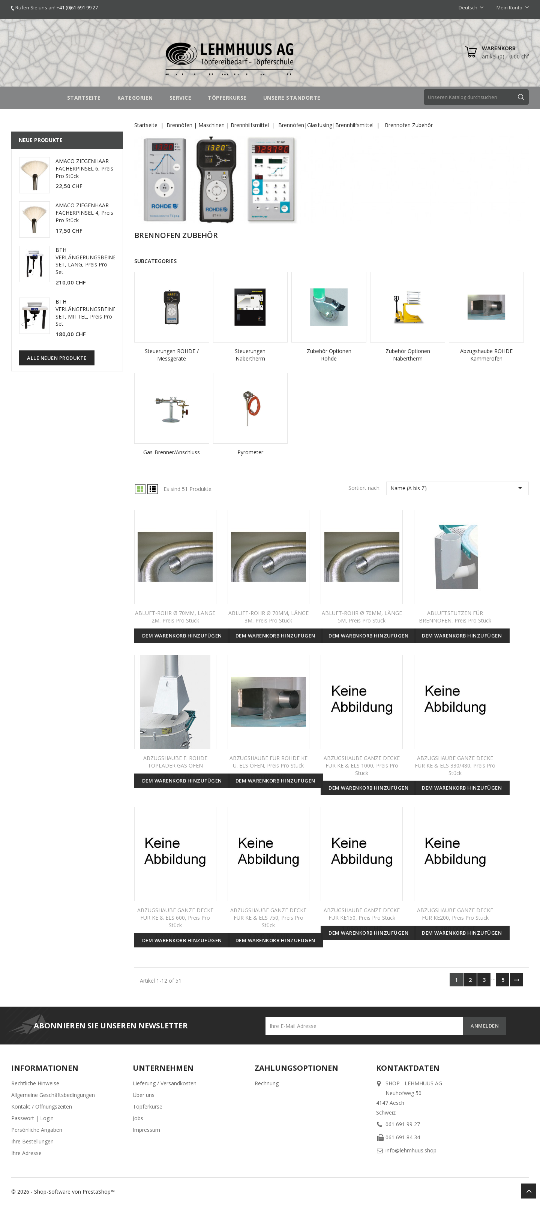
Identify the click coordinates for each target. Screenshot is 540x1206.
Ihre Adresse (26, 1153)
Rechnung (267, 1083)
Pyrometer (250, 452)
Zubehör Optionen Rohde (329, 354)
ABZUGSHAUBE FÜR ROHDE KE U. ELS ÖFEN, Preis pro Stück (269, 761)
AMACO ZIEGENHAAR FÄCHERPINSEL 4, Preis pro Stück (84, 213)
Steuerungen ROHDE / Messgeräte (172, 354)
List (152, 489)
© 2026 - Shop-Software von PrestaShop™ (63, 1191)
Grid (140, 489)
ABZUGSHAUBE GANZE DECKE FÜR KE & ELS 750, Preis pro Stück (268, 918)
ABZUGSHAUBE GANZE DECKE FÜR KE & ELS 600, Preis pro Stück (175, 918)
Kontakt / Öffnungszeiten (41, 1106)
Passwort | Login (32, 1118)
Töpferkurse (147, 1106)
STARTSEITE (84, 97)
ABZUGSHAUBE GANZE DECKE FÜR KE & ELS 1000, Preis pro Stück (362, 765)
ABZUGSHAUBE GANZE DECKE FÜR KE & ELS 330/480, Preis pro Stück (455, 765)
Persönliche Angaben (36, 1129)
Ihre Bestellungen (32, 1141)
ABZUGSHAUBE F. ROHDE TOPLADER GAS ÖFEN (175, 761)
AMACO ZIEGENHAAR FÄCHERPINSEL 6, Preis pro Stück (84, 168)
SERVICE (181, 97)
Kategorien (135, 97)
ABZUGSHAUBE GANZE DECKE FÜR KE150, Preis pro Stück (362, 914)
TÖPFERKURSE (227, 97)
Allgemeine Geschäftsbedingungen (53, 1094)
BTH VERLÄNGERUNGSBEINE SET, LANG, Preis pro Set (86, 260)
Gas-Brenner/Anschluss (171, 452)
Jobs (138, 1118)
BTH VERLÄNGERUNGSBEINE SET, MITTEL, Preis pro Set (86, 312)
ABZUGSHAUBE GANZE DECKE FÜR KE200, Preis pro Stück (455, 914)
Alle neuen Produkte (57, 358)
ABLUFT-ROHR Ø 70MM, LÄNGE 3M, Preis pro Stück (268, 616)
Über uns (143, 1094)
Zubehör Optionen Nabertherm (408, 354)
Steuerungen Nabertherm (250, 354)
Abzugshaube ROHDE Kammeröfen (486, 354)
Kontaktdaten (408, 1068)
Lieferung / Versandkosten (164, 1083)
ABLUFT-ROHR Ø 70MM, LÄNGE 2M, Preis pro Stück (175, 616)
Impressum (146, 1129)
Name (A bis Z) (457, 487)
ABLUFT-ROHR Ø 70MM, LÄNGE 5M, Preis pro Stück (362, 616)
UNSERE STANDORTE (292, 97)
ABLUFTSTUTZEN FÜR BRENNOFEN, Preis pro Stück (455, 616)
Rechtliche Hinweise (35, 1083)
